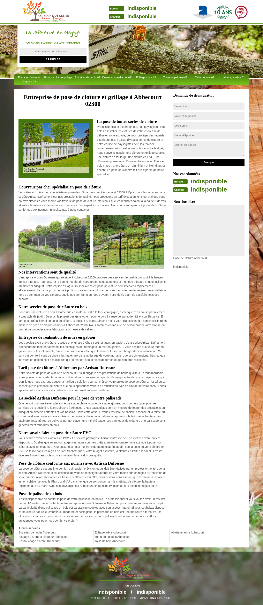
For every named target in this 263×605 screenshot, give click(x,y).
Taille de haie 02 (204, 77)
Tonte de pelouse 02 (175, 77)
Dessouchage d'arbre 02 (116, 77)
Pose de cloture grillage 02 (58, 79)
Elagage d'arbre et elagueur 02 (29, 79)
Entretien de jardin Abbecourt (37, 532)
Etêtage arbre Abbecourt (110, 532)
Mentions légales (156, 598)
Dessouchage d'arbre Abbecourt (39, 541)
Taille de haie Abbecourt (110, 541)
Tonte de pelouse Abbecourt (112, 536)
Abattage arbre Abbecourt (187, 532)
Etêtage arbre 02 (146, 77)
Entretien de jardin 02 (87, 77)
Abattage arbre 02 (234, 77)
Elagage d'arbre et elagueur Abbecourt (43, 536)
